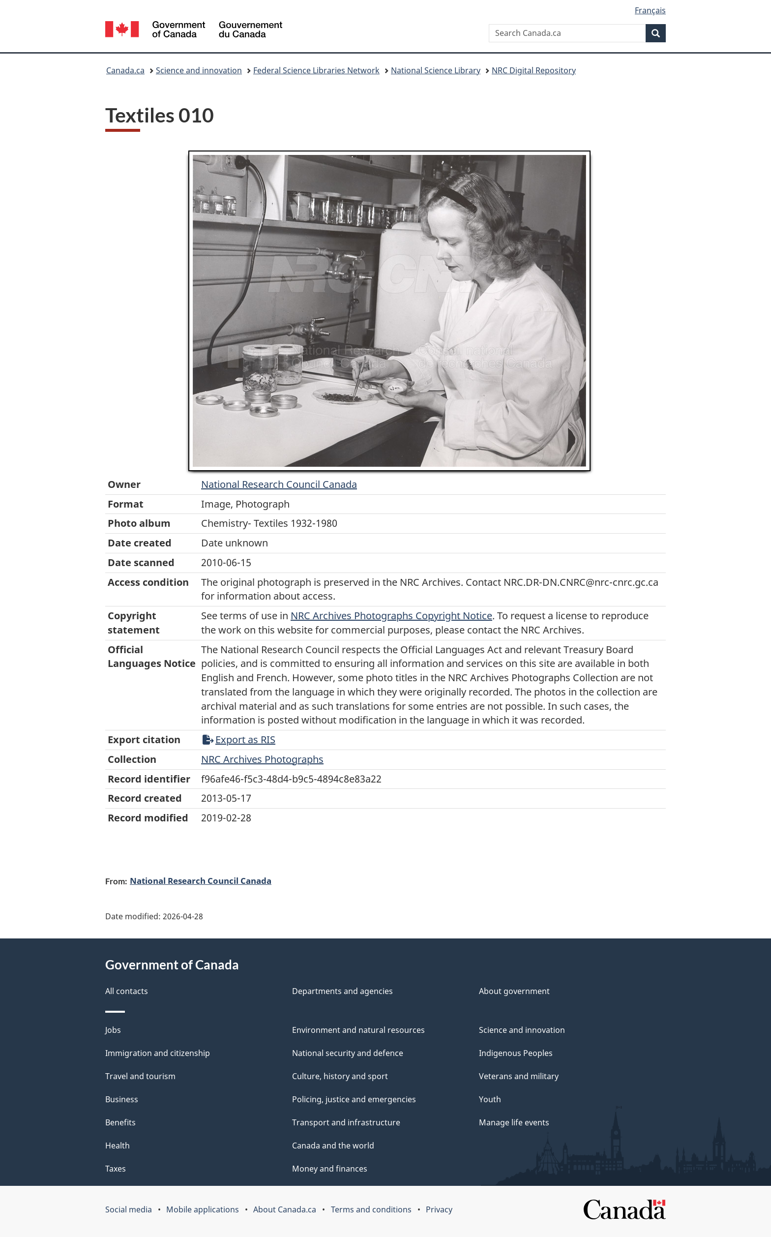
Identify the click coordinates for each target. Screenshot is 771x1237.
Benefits (120, 1122)
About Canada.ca (284, 1209)
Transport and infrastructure (346, 1122)
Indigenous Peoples (516, 1053)
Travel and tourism (140, 1076)
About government (514, 991)
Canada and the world (333, 1145)
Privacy (439, 1209)
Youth (490, 1099)
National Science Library (435, 70)
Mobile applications (202, 1209)
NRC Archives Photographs (262, 759)
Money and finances (329, 1168)
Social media (128, 1209)
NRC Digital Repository (534, 70)
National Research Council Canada (279, 484)
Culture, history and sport (340, 1076)
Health (117, 1145)
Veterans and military (519, 1076)
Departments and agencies (342, 991)
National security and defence (347, 1053)
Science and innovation (199, 70)
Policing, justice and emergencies (354, 1099)
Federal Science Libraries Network (316, 70)
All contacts (126, 991)
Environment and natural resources (358, 1030)
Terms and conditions (371, 1209)
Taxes (115, 1168)
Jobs (113, 1030)
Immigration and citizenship (157, 1053)
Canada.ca (125, 70)
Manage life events (514, 1122)
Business (121, 1099)
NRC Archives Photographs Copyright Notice (391, 615)
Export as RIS (239, 739)
